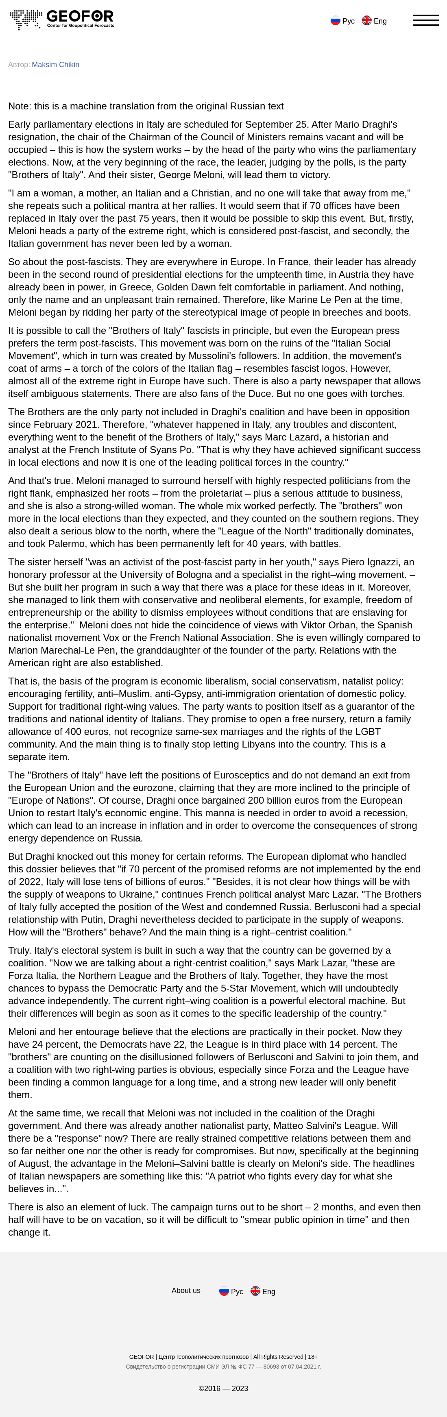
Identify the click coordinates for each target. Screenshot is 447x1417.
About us (186, 1290)
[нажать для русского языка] (341, 20)
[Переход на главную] (62, 20)
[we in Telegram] (164, 1317)
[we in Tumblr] (246, 1317)
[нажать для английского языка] (373, 20)
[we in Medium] (219, 1317)
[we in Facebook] (192, 1317)
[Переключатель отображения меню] (426, 20)
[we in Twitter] (273, 1317)
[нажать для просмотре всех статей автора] (55, 65)
